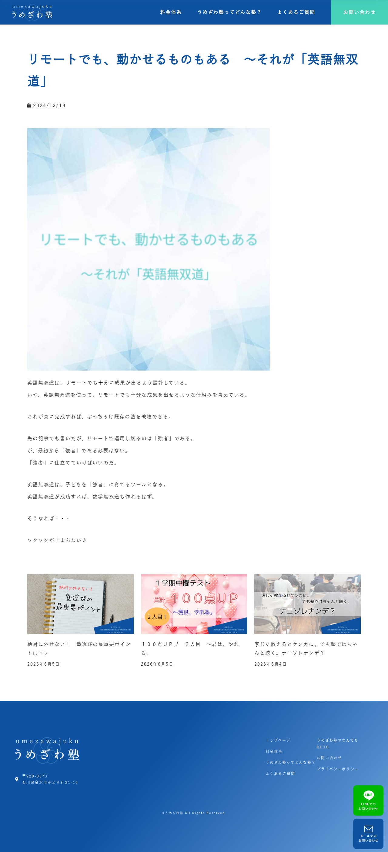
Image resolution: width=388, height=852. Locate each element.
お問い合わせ (329, 758)
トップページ (278, 740)
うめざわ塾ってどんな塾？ (229, 12)
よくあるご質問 (296, 12)
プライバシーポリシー (338, 769)
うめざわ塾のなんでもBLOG (338, 743)
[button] (359, 12)
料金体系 (171, 12)
